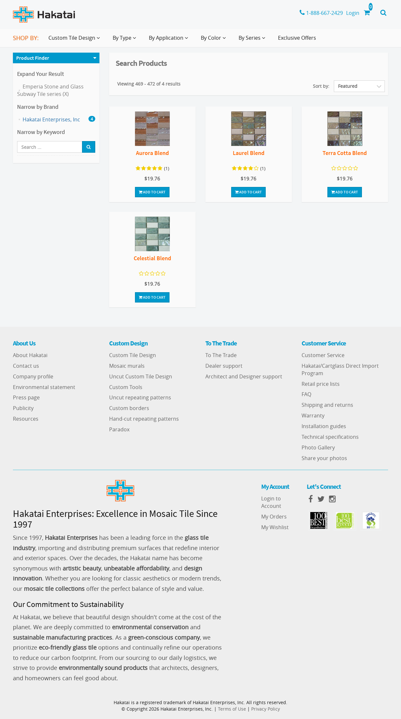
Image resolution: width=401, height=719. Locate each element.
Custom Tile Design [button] (75, 40)
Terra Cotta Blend (345, 153)
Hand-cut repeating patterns (144, 418)
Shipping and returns (327, 404)
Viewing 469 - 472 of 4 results (148, 84)
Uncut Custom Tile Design (140, 376)
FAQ (306, 394)
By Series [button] (253, 40)
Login (352, 12)
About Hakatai (30, 355)
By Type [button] (126, 40)
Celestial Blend (152, 258)
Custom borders (129, 408)
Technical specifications (330, 436)
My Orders (274, 516)
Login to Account (271, 502)
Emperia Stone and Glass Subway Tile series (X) (50, 90)
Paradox (119, 429)
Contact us (26, 365)
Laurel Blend (248, 153)
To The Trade (221, 355)
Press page (26, 397)
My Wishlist (275, 527)
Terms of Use (232, 709)
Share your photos (324, 458)
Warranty (313, 415)
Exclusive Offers (297, 37)
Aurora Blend (152, 153)
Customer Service (323, 355)
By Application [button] (169, 40)
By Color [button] (214, 40)
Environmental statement (44, 387)
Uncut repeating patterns (140, 397)
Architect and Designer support (243, 376)
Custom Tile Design (132, 355)
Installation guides (324, 426)
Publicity (23, 408)
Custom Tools (125, 387)
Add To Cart (152, 192)
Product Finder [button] (32, 58)
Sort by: (321, 86)
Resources (25, 418)
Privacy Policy (265, 709)
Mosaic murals (127, 365)
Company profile (33, 376)
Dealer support (223, 365)
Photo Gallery (318, 447)
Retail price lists (321, 383)
